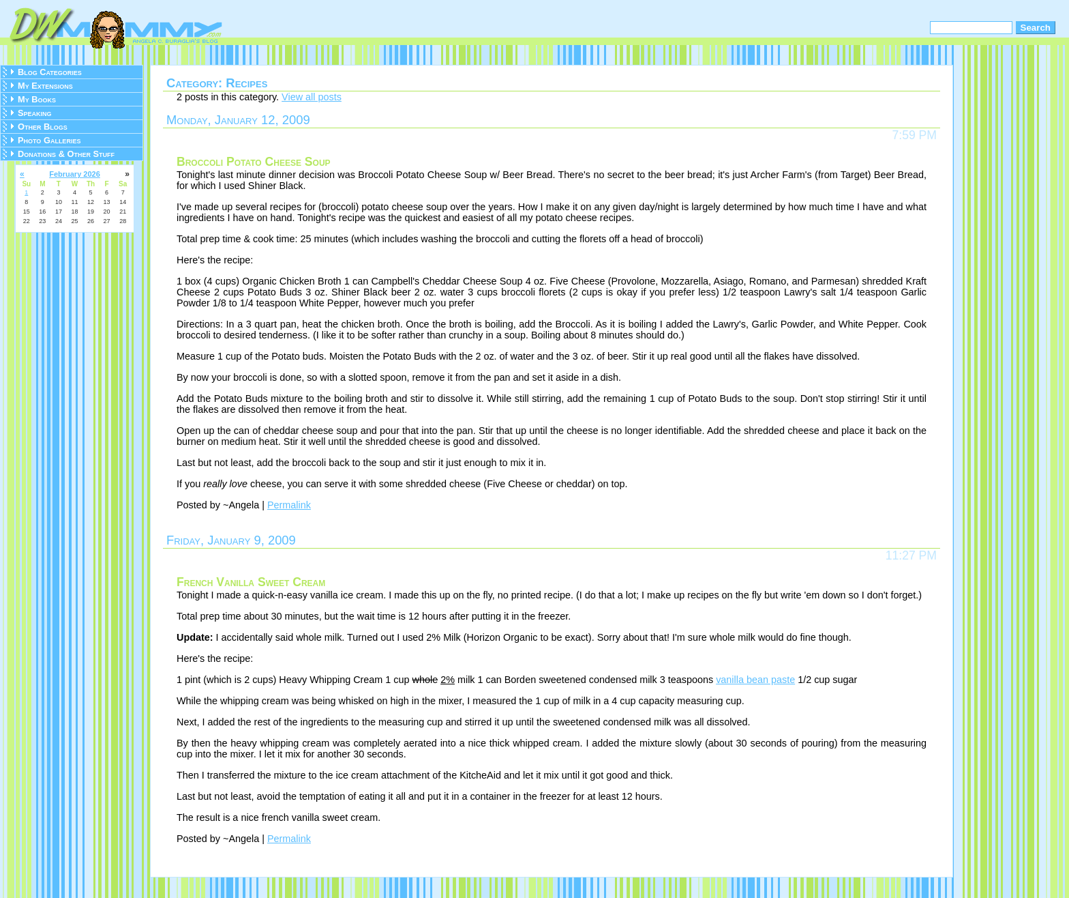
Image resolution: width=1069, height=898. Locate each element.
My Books (37, 99)
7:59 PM (914, 135)
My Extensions (45, 86)
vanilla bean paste (755, 679)
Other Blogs (42, 126)
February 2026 (74, 174)
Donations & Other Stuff (66, 154)
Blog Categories (50, 72)
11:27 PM (911, 555)
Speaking (35, 113)
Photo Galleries (49, 140)
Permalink (289, 504)
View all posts (312, 96)
